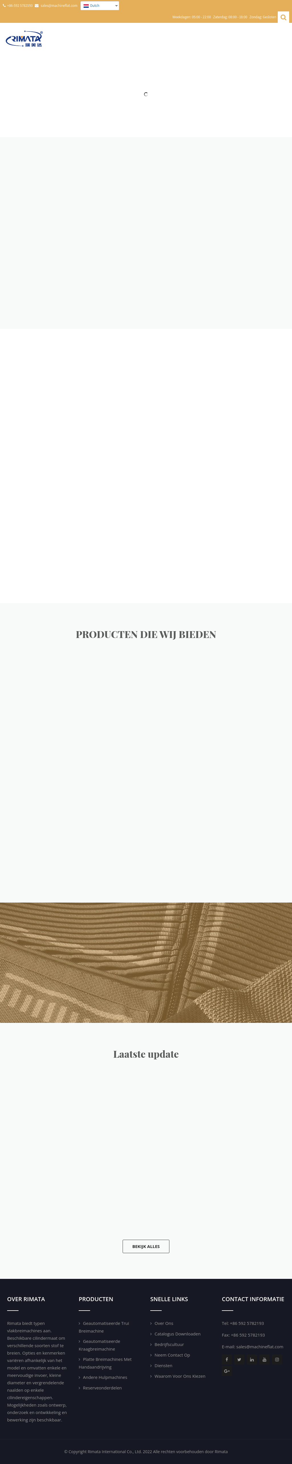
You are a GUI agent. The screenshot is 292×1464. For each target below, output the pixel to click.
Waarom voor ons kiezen (180, 1376)
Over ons (164, 1323)
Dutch (92, 5)
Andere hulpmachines (105, 1377)
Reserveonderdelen (102, 1388)
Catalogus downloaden (177, 1334)
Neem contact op (172, 1355)
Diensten (163, 1365)
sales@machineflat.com (259, 1346)
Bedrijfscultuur (169, 1344)
